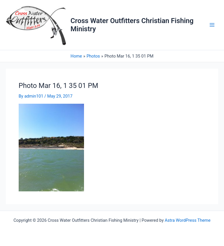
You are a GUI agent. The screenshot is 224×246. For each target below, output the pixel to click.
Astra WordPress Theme (188, 220)
